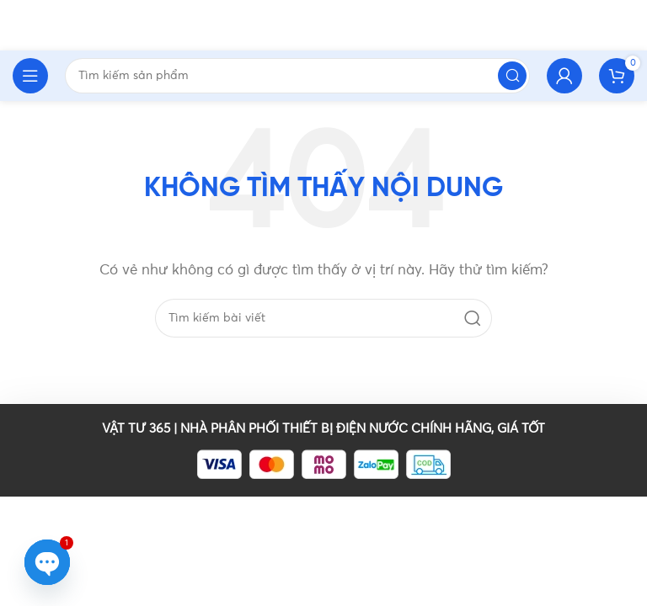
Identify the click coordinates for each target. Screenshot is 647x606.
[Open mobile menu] (30, 76)
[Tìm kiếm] (323, 318)
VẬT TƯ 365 (136, 429)
